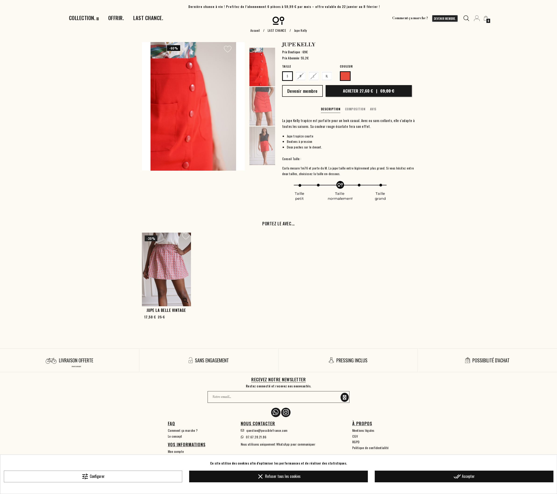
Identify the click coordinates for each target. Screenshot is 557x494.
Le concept (175, 436)
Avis (373, 109)
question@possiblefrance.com (266, 430)
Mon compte (176, 451)
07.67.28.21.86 (256, 436)
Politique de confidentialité (370, 447)
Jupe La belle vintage (166, 310)
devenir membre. (445, 18)
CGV (355, 436)
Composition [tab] (355, 109)
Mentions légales (363, 430)
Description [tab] (331, 109)
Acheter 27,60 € (368, 91)
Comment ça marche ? (410, 18)
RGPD (356, 441)
